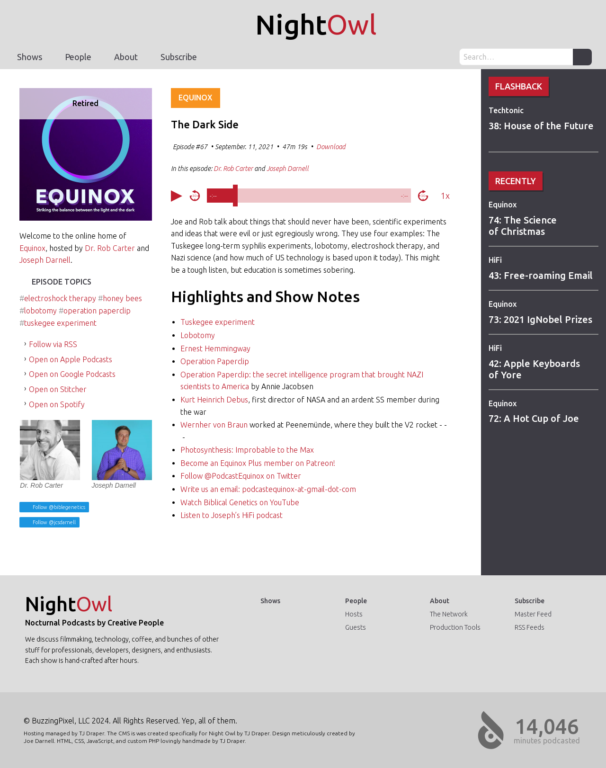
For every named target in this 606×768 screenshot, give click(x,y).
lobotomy (40, 310)
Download (331, 147)
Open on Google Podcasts (72, 374)
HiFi (495, 260)
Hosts (354, 614)
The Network (449, 614)
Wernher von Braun (214, 424)
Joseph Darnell (45, 260)
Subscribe (178, 57)
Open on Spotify (57, 404)
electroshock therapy (60, 298)
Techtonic (506, 110)
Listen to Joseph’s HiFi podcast (231, 515)
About (126, 57)
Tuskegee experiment (217, 322)
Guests (355, 627)
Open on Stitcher (58, 389)
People (78, 57)
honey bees (122, 298)
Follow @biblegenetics (58, 507)
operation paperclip (97, 310)
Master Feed (533, 614)
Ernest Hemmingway (215, 348)
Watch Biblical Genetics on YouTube (239, 502)
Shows (29, 57)
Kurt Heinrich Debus (214, 399)
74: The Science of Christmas (523, 225)
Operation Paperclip (214, 361)
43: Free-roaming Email (541, 275)
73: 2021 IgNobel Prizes (540, 319)
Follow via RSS (53, 344)
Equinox (503, 204)
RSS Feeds (529, 627)
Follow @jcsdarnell (53, 522)
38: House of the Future (541, 125)
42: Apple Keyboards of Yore (534, 369)
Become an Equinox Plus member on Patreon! (257, 463)
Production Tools (455, 627)
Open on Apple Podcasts (70, 359)
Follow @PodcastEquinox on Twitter (240, 476)
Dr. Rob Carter (110, 248)
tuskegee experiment (60, 323)
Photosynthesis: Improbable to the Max (247, 450)
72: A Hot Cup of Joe (534, 418)
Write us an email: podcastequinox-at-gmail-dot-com (268, 489)
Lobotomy (197, 335)
